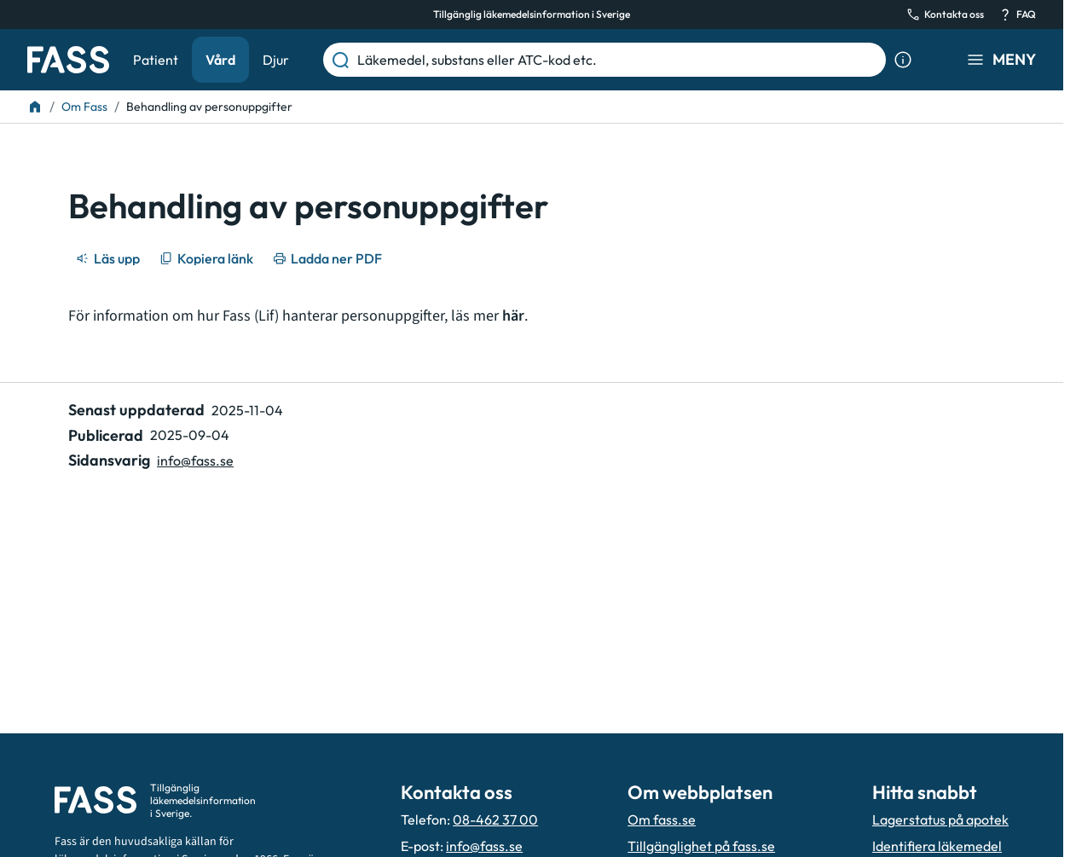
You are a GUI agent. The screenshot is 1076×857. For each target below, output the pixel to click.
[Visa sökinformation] (903, 60)
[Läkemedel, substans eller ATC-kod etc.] (618, 59)
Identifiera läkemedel (937, 845)
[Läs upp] (109, 258)
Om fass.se (662, 819)
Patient (155, 59)
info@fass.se (484, 845)
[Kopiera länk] (207, 258)
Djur (276, 59)
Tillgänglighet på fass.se (701, 845)
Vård (220, 59)
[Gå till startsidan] (68, 59)
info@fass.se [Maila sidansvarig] (195, 460)
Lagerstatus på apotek (940, 819)
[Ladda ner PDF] (328, 258)
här (513, 316)
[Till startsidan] (35, 106)
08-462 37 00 (495, 819)
